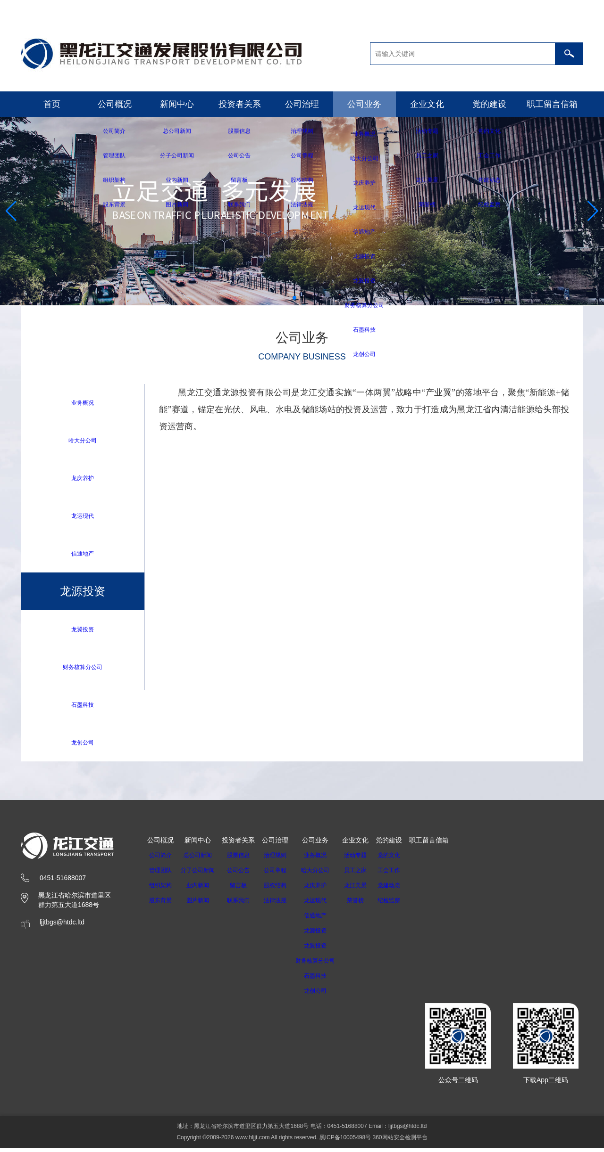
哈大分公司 (82, 440)
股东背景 (160, 904)
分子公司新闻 (200, 874)
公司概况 (115, 104)
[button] (294, 298)
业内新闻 (200, 889)
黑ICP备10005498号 (345, 1141)
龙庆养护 (82, 479)
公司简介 (160, 859)
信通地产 (82, 555)
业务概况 (82, 402)
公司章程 (281, 874)
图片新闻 (200, 904)
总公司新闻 (200, 859)
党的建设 (489, 104)
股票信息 (244, 859)
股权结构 (281, 889)
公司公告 (244, 874)
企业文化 (427, 104)
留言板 (244, 889)
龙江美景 (367, 889)
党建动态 (401, 889)
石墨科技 (82, 708)
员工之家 (367, 874)
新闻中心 (177, 104)
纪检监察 (401, 904)
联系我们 (244, 904)
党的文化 (401, 859)
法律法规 (281, 904)
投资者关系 (239, 104)
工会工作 (401, 874)
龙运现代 (82, 517)
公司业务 (364, 104)
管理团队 (160, 874)
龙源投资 (324, 935)
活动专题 (367, 859)
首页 (51, 104)
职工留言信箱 (552, 104)
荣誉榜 (368, 904)
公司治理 (302, 104)
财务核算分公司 (82, 669)
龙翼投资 (82, 631)
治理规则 (281, 859)
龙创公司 (82, 746)
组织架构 (160, 889)
